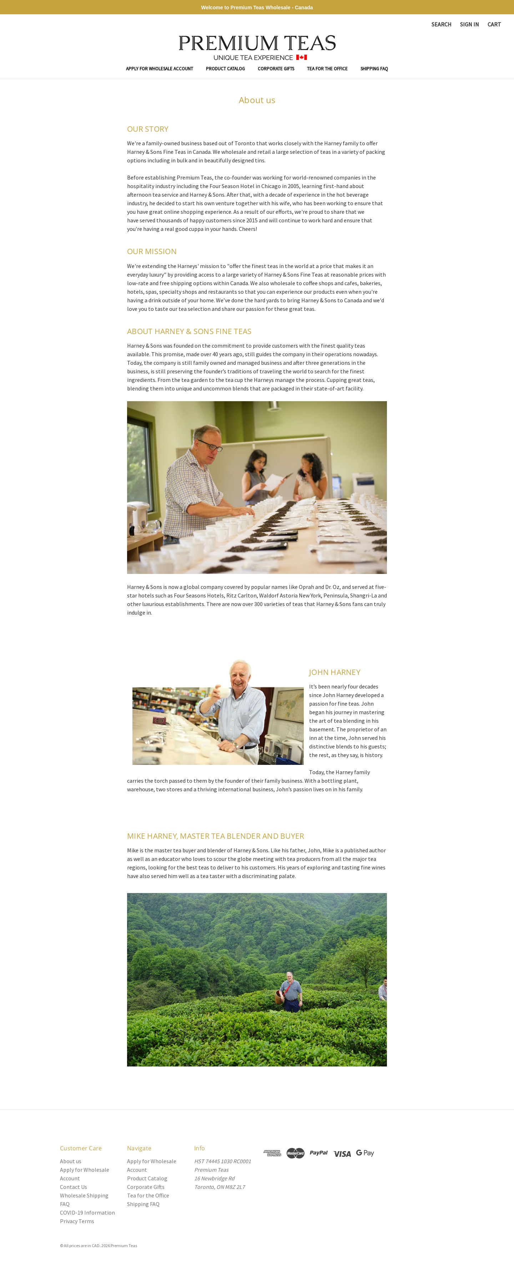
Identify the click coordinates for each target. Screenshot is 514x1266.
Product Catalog (225, 69)
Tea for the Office (327, 69)
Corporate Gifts (276, 69)
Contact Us (73, 1186)
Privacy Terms (77, 1221)
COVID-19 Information (87, 1212)
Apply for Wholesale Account (159, 69)
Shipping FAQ (374, 69)
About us (70, 1161)
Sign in (469, 24)
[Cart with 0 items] (494, 24)
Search (442, 24)
